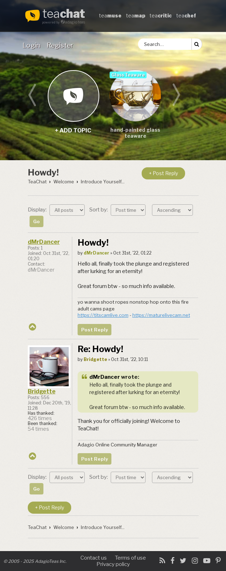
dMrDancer (44, 242)
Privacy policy (113, 564)
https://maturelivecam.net (161, 315)
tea (63, 14)
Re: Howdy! (100, 349)
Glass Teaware (128, 75)
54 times (38, 428)
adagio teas (75, 22)
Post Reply (94, 329)
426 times (40, 418)
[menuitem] (32, 45)
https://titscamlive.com (103, 315)
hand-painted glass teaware (135, 133)
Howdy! (43, 172)
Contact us (93, 558)
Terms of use (130, 558)
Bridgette (42, 391)
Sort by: (117, 209)
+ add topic (73, 95)
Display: (56, 209)
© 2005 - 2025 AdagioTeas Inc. (35, 561)
